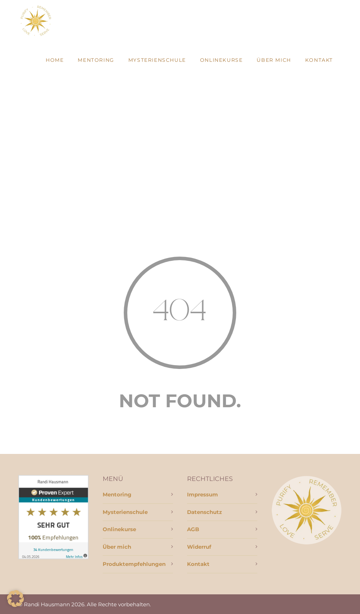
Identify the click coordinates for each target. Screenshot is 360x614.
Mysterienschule (157, 60)
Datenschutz (204, 512)
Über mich (274, 60)
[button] (15, 598)
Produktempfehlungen (134, 564)
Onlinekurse (221, 60)
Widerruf (199, 546)
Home (55, 60)
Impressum (202, 494)
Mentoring (96, 60)
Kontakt (319, 60)
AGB (193, 529)
